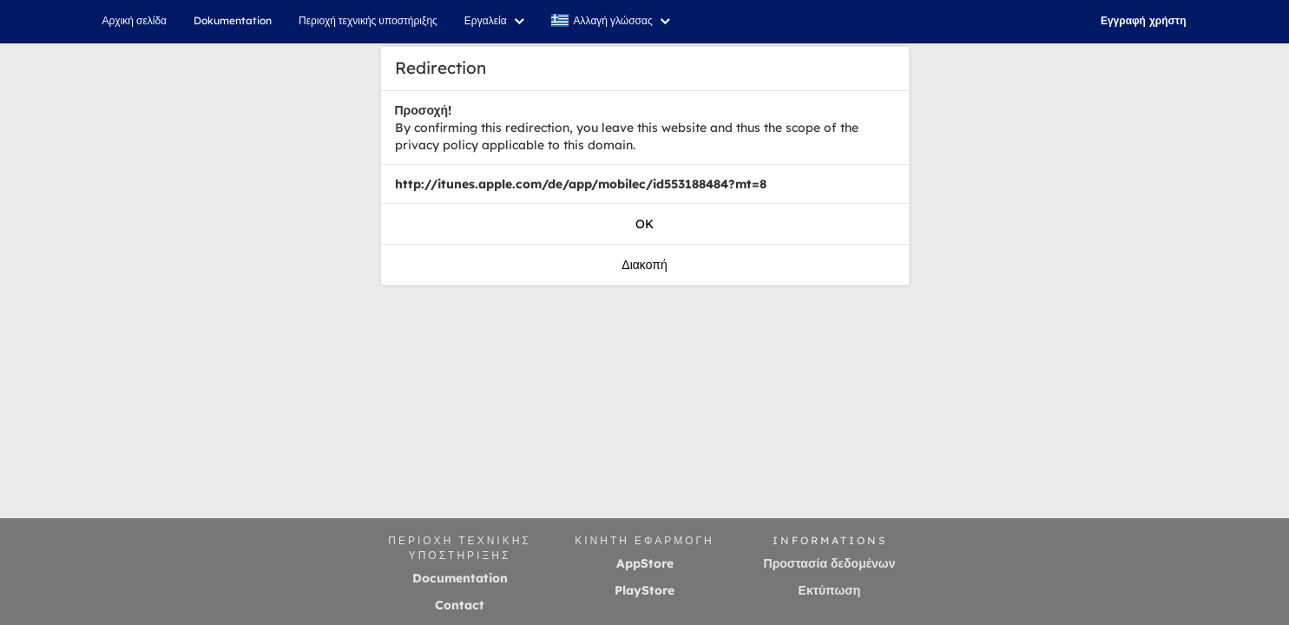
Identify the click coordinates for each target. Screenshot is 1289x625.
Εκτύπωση (830, 590)
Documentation (460, 578)
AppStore (645, 563)
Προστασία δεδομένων (830, 563)
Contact (459, 605)
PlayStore (644, 590)
